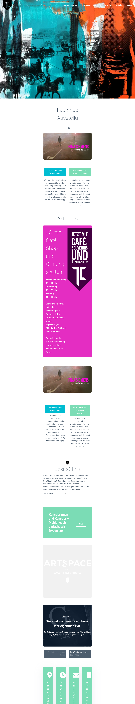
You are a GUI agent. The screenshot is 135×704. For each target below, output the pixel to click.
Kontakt (129, 5)
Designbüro (118, 5)
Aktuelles (86, 5)
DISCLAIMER (113, 700)
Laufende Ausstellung (71, 5)
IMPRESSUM (103, 700)
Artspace (108, 5)
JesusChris (97, 5)
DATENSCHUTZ (123, 700)
